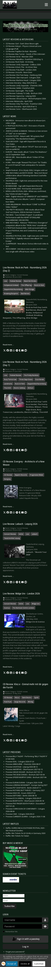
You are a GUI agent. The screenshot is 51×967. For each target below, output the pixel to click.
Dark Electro (26, 697)
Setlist (21, 534)
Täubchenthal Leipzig (12, 538)
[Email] (13, 900)
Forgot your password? (15, 951)
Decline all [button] (25, 963)
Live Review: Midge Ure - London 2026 (21, 593)
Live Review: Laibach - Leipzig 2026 (20, 523)
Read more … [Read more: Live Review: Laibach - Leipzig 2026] (8, 576)
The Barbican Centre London (23, 608)
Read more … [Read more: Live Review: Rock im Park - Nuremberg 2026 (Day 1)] (8, 444)
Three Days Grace (26, 379)
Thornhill (7, 388)
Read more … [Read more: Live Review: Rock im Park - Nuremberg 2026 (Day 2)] (8, 344)
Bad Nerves (25, 293)
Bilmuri (30, 388)
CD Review (8, 475)
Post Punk (7, 702)
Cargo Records (19, 702)
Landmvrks (8, 384)
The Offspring (26, 285)
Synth (36, 697)
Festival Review (15, 281)
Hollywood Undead (11, 285)
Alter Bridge (29, 289)
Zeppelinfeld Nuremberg (13, 289)
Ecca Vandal (39, 379)
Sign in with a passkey (26, 939)
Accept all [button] (11, 963)
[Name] (13, 895)
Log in (25, 946)
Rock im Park (39, 285)
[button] (4, 350)
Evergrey (7, 479)
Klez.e (17, 697)
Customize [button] (39, 963)
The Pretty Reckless (31, 375)
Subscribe (9, 906)
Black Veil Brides (30, 281)
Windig (30, 702)
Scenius (7, 608)
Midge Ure (35, 604)
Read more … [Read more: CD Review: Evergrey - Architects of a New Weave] (8, 506)
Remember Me (11, 931)
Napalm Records (21, 475)
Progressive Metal (36, 475)
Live (5, 281)
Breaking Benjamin (11, 293)
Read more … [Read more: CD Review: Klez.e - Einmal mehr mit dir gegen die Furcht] (8, 734)
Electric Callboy (19, 388)
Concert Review (10, 534)
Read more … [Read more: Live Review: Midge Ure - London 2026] (8, 667)
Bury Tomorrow (10, 379)
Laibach (34, 534)
